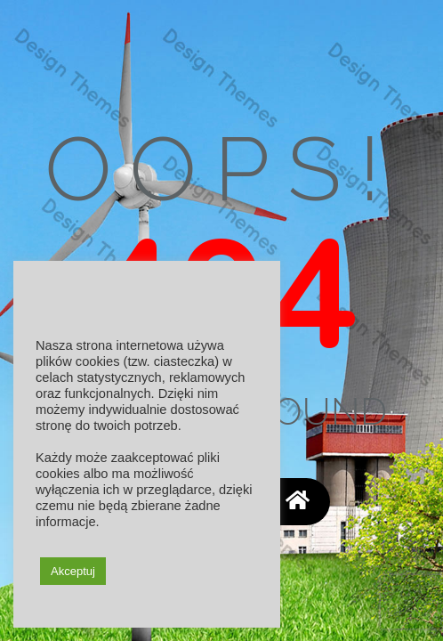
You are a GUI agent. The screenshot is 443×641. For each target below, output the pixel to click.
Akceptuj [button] (73, 571)
